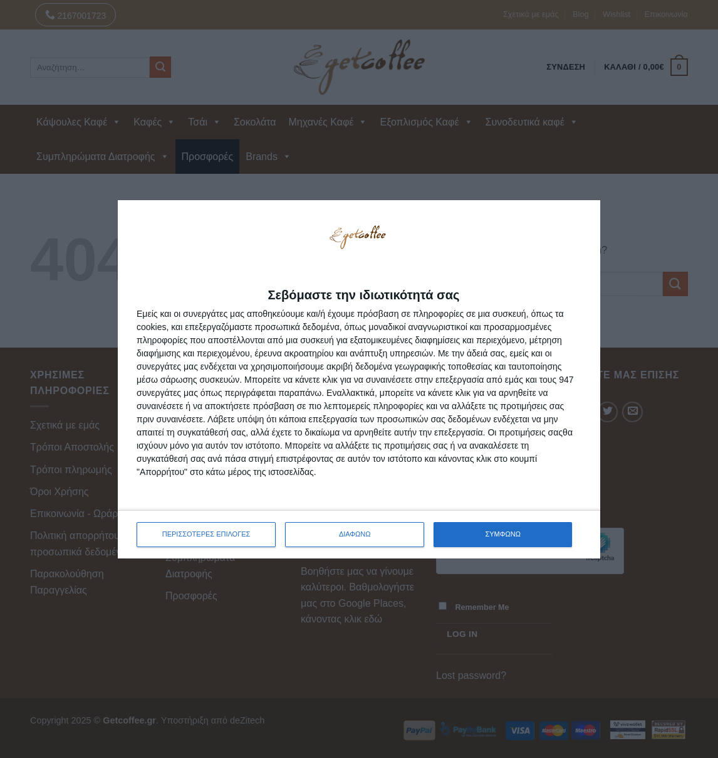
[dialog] (359, 379)
